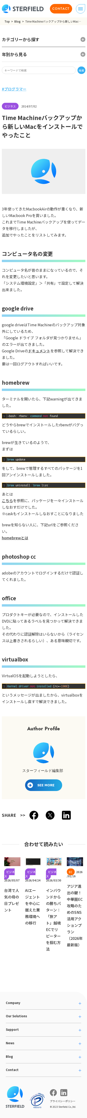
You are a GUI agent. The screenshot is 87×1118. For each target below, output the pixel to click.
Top (7, 21)
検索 (81, 70)
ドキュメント (39, 351)
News (10, 1043)
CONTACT (61, 8)
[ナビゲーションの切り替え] (80, 8)
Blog (17, 21)
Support (12, 1029)
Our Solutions (16, 1016)
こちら (7, 500)
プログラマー (15, 89)
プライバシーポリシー (62, 1101)
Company (13, 1003)
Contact (12, 1070)
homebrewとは (15, 538)
